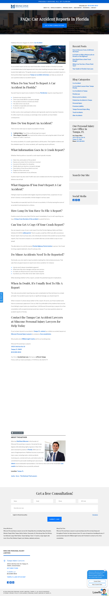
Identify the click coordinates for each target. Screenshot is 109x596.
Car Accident (38, 43)
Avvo (17, 476)
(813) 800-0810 (93, 5)
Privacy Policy (14, 593)
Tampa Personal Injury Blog (81, 109)
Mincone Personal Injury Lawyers (21, 334)
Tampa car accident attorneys (39, 75)
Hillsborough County (28, 339)
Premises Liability (78, 106)
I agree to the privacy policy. (20, 514)
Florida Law (76, 94)
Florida (30, 449)
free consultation (45, 334)
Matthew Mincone (22, 441)
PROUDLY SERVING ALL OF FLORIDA (54, 1)
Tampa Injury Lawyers (15, 560)
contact (43, 331)
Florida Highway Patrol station (42, 246)
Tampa (36, 331)
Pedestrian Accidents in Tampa (82, 100)
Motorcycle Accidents (80, 97)
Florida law (43, 93)
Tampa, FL (20, 471)
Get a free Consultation (54, 25)
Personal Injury (77, 103)
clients (13, 463)
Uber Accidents (77, 115)
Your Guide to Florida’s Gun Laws (83, 69)
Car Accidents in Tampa (80, 91)
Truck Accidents (78, 112)
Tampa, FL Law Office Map (16, 577)
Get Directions (12, 568)
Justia (13, 476)
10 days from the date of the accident (26, 219)
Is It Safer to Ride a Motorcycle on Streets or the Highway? (83, 55)
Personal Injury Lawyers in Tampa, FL (39, 593)
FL (39, 331)
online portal (27, 233)
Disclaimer (95, 514)
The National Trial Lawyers (28, 476)
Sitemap (6, 593)
